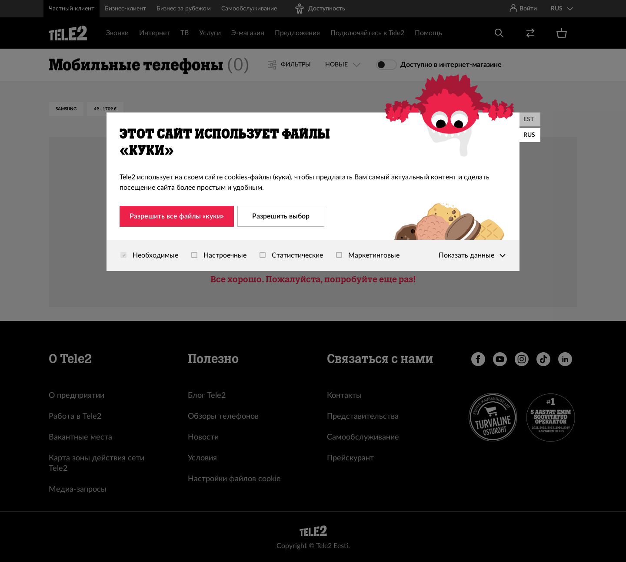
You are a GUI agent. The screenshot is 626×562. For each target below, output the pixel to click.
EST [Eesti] (528, 119)
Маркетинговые (368, 255)
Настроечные (218, 255)
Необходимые (149, 255)
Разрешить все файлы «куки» (177, 216)
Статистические (291, 255)
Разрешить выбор (281, 216)
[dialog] (313, 191)
